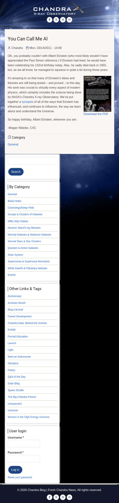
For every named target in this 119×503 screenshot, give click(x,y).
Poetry (11, 370)
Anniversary (14, 296)
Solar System (15, 254)
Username (15, 437)
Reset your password (20, 477)
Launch (12, 343)
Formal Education (18, 336)
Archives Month (16, 302)
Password (15, 452)
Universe (13, 410)
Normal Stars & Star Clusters (24, 241)
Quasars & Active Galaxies (23, 247)
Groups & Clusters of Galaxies (25, 214)
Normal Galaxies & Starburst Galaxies (29, 234)
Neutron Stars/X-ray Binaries (24, 227)
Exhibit (11, 329)
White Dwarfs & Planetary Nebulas (27, 268)
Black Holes (14, 201)
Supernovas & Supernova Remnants (29, 261)
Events (12, 274)
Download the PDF (96, 114)
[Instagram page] (63, 20)
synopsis (27, 101)
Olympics (13, 363)
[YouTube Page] (69, 20)
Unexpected (15, 403)
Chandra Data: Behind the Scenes (27, 323)
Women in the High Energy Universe (28, 417)
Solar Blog (14, 383)
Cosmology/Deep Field (21, 207)
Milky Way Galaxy (18, 221)
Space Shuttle (16, 390)
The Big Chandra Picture (22, 396)
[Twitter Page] (56, 20)
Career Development (20, 316)
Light (10, 349)
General (13, 144)
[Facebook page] (49, 20)
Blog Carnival (15, 309)
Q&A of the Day (17, 376)
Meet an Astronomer (19, 356)
